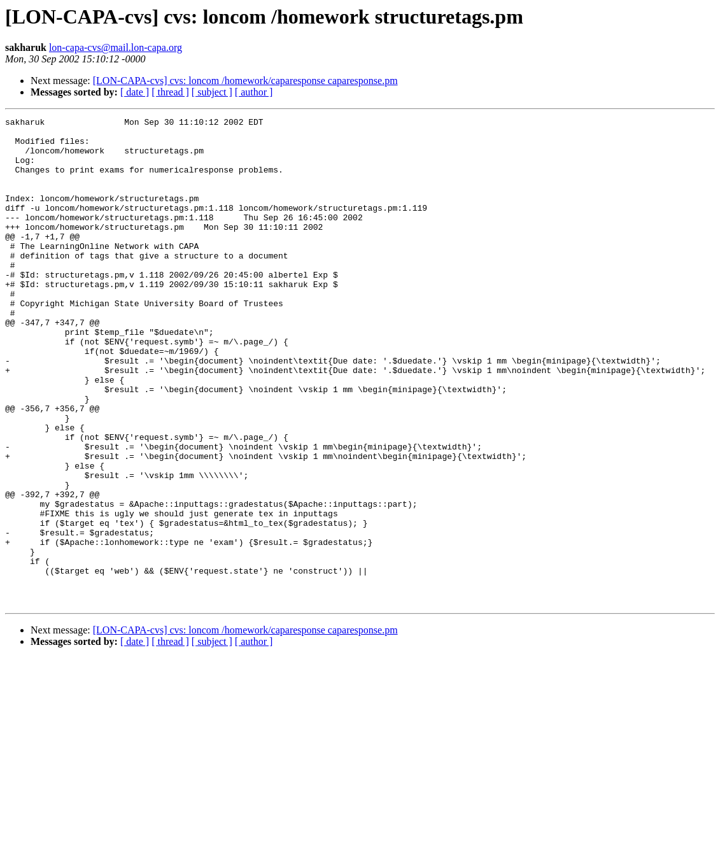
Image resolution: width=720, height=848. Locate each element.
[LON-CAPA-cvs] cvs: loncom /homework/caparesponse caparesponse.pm (245, 80)
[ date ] (134, 92)
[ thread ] (170, 92)
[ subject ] (212, 92)
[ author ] (254, 92)
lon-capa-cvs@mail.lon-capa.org (115, 47)
